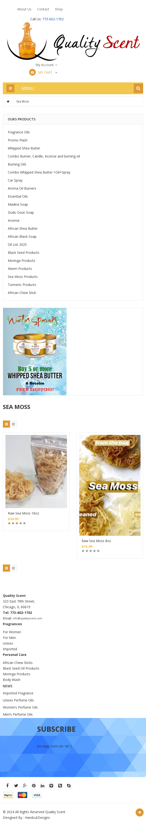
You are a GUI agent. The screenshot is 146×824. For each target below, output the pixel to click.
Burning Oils (17, 164)
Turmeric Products (22, 284)
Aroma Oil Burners (22, 188)
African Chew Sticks (18, 662)
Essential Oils (18, 196)
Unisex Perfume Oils (18, 700)
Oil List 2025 (17, 244)
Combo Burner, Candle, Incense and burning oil (44, 156)
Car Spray (15, 180)
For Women (12, 632)
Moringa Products (21, 260)
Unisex (8, 643)
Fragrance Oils (19, 132)
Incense (14, 220)
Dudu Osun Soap (21, 212)
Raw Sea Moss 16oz (23, 513)
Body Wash (11, 679)
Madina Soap (18, 204)
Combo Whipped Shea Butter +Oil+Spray (39, 172)
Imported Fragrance (18, 693)
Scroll (140, 812)
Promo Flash (17, 140)
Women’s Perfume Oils (20, 707)
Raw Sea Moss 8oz (96, 541)
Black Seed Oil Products (21, 668)
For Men (9, 637)
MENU (28, 88)
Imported (10, 649)
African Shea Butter (23, 228)
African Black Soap (22, 236)
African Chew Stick (22, 292)
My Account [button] (44, 65)
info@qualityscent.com (27, 618)
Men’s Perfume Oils (18, 714)
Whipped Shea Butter (24, 148)
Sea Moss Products (23, 276)
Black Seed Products (23, 252)
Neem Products (20, 268)
